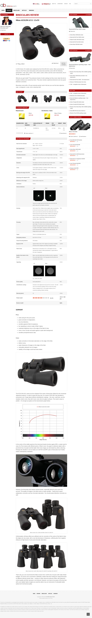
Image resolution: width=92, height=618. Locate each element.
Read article (72, 68)
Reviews (9, 10)
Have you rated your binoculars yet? (5, 27)
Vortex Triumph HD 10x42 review (77, 102)
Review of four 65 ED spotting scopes (78, 113)
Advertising (60, 3)
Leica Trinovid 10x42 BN (75, 163)
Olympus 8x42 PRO (74, 168)
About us (54, 3)
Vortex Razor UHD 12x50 (75, 149)
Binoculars (16, 10)
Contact (66, 3)
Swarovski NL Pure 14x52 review (77, 29)
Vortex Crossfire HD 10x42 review (77, 104)
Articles (24, 10)
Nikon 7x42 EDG (73, 131)
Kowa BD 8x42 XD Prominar (76, 140)
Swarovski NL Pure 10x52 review (77, 37)
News (3, 10)
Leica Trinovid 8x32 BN (75, 144)
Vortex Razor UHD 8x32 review (76, 34)
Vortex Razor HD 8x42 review (76, 44)
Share (64, 65)
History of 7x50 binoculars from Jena (78, 82)
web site (31, 115)
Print (63, 63)
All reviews (88, 14)
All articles (88, 50)
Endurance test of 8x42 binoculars (77, 95)
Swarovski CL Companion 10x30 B (77, 158)
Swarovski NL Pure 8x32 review (77, 42)
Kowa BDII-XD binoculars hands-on (77, 110)
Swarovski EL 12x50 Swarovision (77, 154)
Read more (3, 30)
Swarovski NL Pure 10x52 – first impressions (79, 79)
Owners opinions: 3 (73, 136)
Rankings (31, 10)
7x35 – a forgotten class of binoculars (78, 84)
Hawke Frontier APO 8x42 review (77, 39)
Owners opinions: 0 (28, 133)
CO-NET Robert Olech (50, 596)
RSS (70, 3)
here (12, 611)
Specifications (63, 133)
